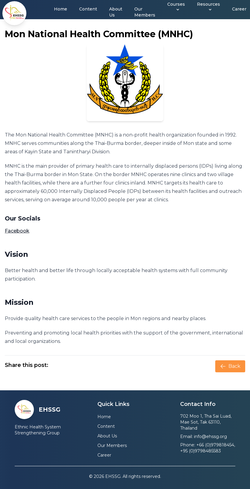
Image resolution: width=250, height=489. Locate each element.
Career (239, 9)
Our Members (144, 12)
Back (230, 366)
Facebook (17, 231)
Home (60, 9)
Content (88, 9)
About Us (115, 12)
